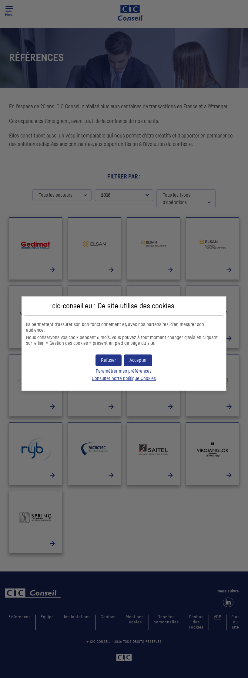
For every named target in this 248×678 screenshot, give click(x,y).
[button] (138, 360)
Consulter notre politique (124, 378)
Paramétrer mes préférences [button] (124, 371)
